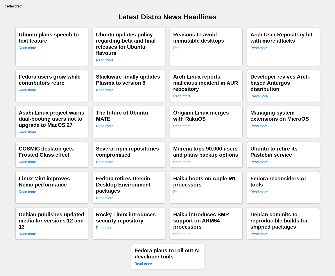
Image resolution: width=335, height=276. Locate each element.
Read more (27, 48)
